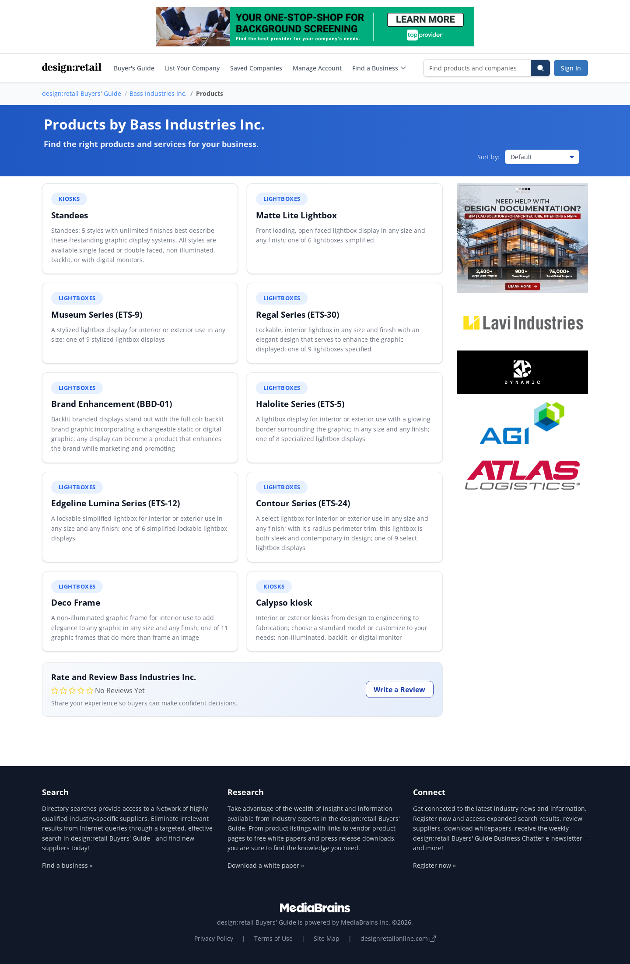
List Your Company (192, 68)
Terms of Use (273, 938)
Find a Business (379, 68)
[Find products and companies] (477, 68)
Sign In (571, 68)
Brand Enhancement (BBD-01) (111, 404)
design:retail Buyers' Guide (81, 93)
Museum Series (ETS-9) (96, 314)
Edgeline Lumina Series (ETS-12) (115, 503)
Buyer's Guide (134, 68)
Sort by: (488, 157)
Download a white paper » (266, 865)
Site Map (327, 938)
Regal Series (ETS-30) (297, 314)
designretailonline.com (398, 938)
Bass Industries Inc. (158, 93)
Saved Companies (256, 68)
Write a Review (399, 689)
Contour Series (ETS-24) (303, 503)
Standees (69, 215)
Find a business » (67, 865)
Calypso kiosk (284, 602)
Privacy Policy (213, 938)
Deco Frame (75, 602)
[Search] (540, 68)
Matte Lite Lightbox (296, 215)
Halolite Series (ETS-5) (300, 404)
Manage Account (317, 68)
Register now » (434, 865)
